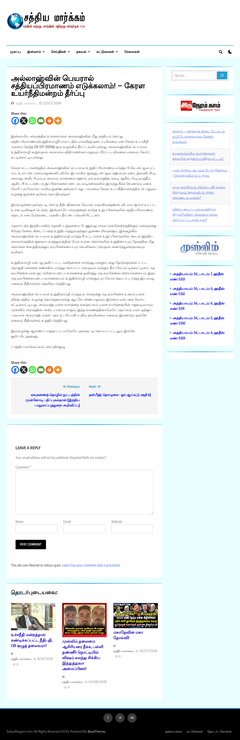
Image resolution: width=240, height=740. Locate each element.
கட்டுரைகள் (105, 51)
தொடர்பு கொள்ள (219, 731)
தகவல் (81, 51)
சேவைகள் (132, 51)
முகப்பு (15, 51)
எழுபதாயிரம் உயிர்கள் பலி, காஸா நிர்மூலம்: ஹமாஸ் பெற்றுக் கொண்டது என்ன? (198, 192)
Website (116, 521)
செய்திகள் (58, 51)
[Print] (49, 121)
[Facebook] (15, 121)
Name (19, 521)
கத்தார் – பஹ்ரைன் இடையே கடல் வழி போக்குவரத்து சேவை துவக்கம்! (198, 136)
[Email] (41, 121)
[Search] (222, 75)
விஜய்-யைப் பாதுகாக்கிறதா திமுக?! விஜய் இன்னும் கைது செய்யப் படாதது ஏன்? (195, 214)
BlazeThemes (96, 731)
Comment (23, 467)
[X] (24, 121)
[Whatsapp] (32, 121)
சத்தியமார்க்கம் (26, 103)
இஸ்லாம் (34, 51)
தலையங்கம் (173, 731)
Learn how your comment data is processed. (91, 565)
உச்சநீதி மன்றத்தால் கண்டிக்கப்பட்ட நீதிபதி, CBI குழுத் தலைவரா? (32, 640)
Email (67, 521)
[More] (58, 121)
